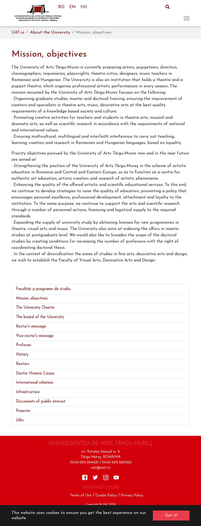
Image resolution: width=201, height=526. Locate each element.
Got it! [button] (171, 515)
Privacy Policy (132, 495)
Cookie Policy (106, 495)
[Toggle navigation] (186, 13)
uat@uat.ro (100, 467)
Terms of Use (80, 495)
